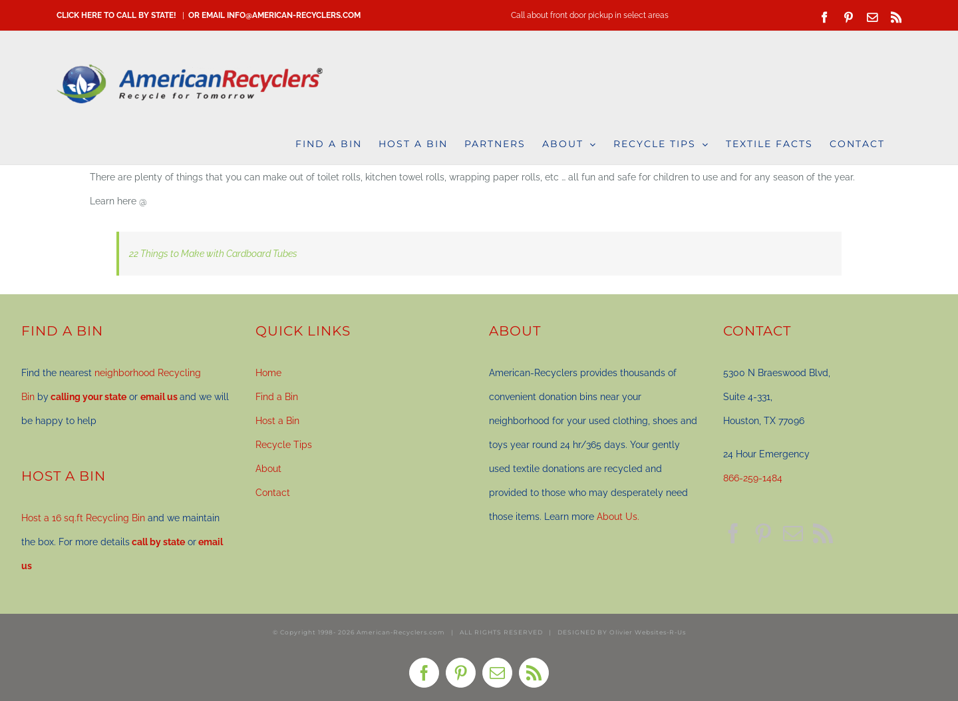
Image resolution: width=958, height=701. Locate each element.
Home (268, 372)
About (268, 468)
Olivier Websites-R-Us (647, 632)
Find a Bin (276, 396)
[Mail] (793, 533)
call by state (158, 542)
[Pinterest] (763, 533)
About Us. (618, 516)
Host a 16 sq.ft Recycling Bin (83, 518)
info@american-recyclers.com (294, 15)
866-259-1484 (752, 478)
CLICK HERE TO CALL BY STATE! (116, 15)
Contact (272, 492)
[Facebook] (733, 533)
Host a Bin (277, 420)
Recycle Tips (283, 444)
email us (159, 396)
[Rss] (823, 533)
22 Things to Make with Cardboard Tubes (213, 253)
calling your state (88, 396)
